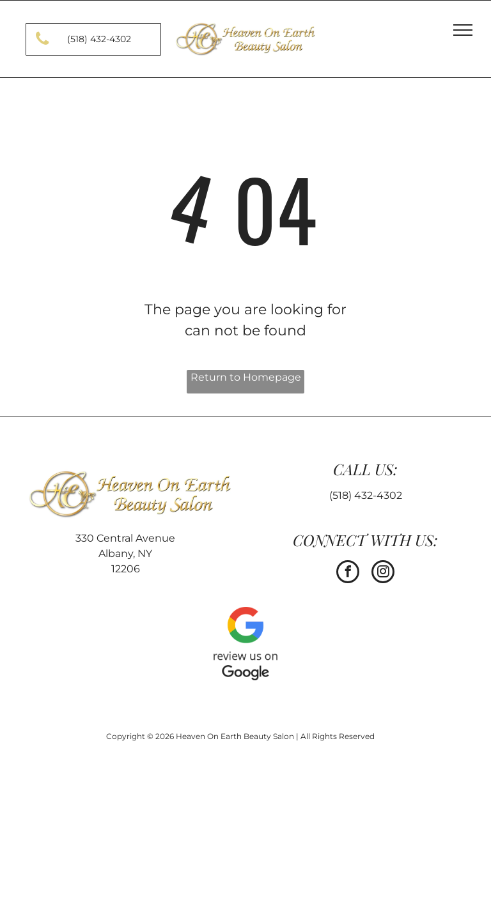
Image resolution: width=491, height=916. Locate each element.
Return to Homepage (246, 377)
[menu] (462, 30)
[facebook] (347, 573)
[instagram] (382, 573)
